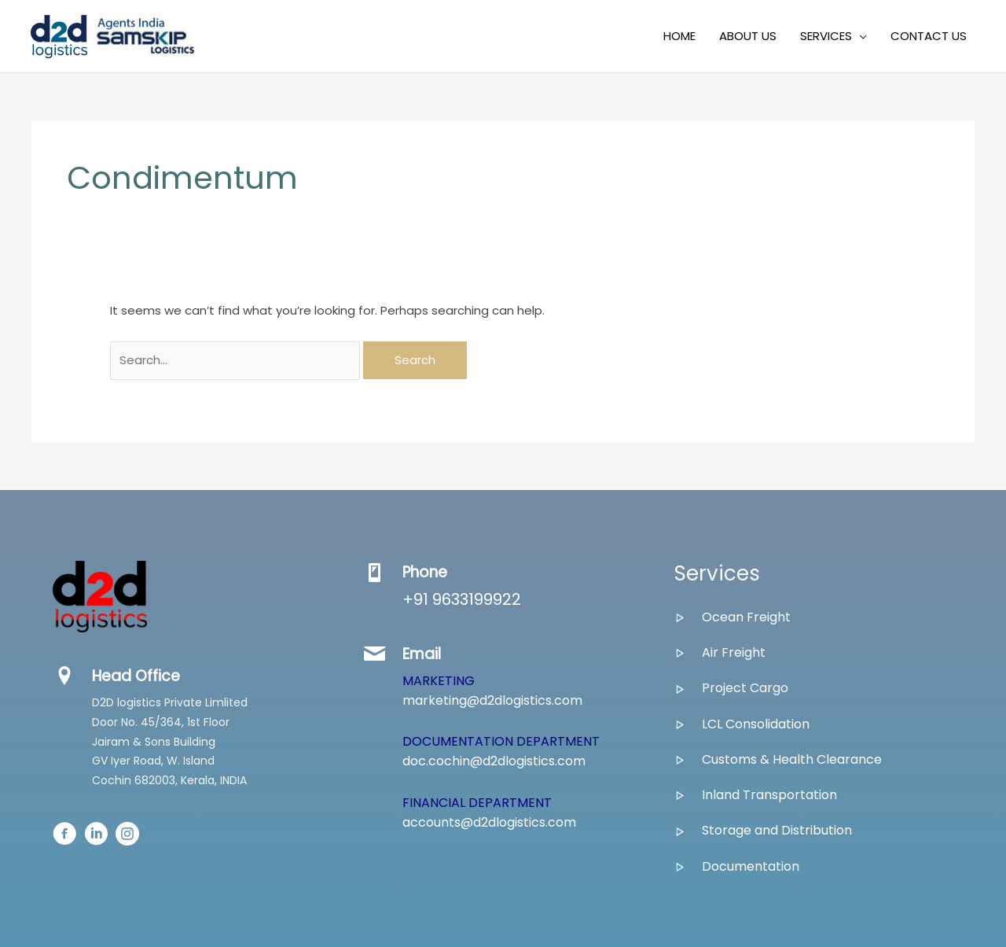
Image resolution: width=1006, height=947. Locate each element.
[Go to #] (64, 836)
